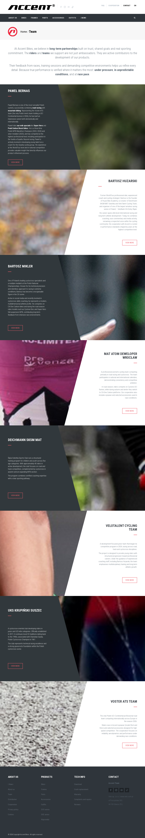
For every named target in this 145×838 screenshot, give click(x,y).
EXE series (45, 812)
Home (23, 29)
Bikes (24, 16)
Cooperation (113, 6)
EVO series (45, 807)
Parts (45, 16)
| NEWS (83, 16)
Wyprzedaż (45, 817)
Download (78, 782)
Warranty (77, 792)
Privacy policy (13, 807)
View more (15, 160)
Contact (126, 6)
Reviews (77, 802)
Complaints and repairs (82, 797)
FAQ (102, 6)
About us (11, 787)
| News (10, 782)
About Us (12, 16)
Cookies (11, 812)
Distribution (12, 797)
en (135, 6)
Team (33, 30)
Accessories (58, 16)
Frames (34, 16)
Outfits (72, 16)
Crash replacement (81, 787)
